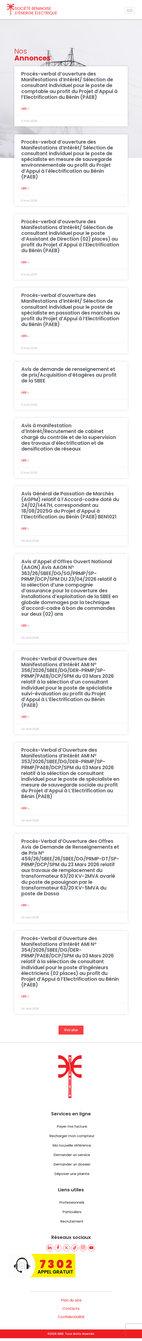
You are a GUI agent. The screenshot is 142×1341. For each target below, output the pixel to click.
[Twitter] (66, 1247)
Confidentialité (71, 1317)
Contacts (71, 1308)
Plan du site (71, 1300)
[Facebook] (58, 1247)
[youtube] (91, 1247)
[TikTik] (74, 1247)
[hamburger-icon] (129, 10)
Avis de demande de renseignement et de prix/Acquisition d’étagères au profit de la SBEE (69, 375)
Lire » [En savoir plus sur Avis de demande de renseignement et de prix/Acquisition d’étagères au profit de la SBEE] (25, 392)
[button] (71, 1030)
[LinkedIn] (49, 1247)
